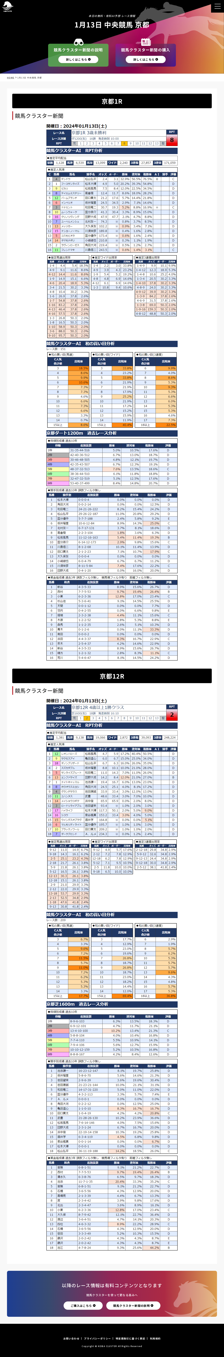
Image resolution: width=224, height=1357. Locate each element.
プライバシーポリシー (97, 1338)
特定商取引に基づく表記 (130, 1338)
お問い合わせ (71, 1338)
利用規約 (155, 1338)
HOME (10, 77)
